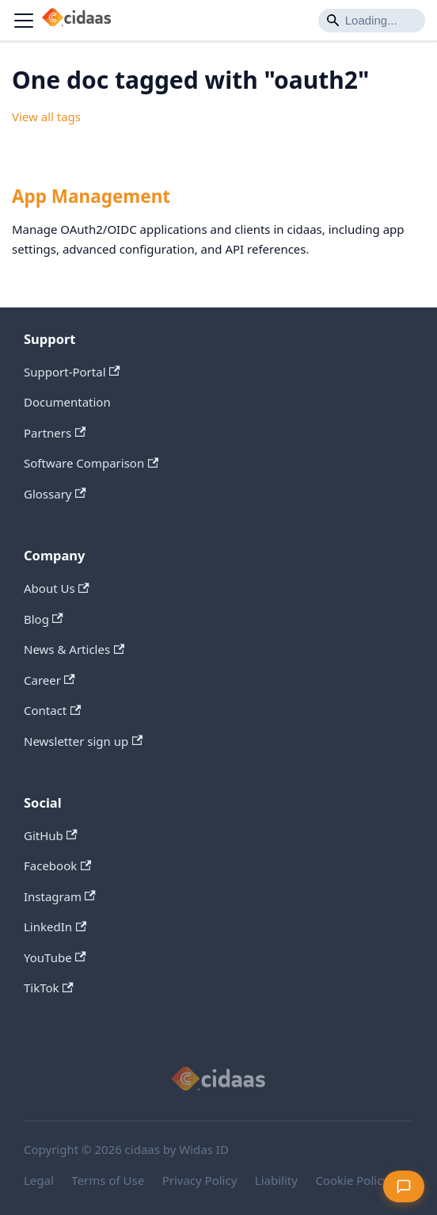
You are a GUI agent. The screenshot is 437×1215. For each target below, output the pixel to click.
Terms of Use (107, 1180)
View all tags (46, 116)
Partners (55, 433)
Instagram (60, 896)
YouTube (55, 957)
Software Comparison (91, 463)
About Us (56, 588)
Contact (52, 710)
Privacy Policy (200, 1180)
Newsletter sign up (83, 741)
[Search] (371, 20)
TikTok (49, 987)
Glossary (55, 494)
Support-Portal (72, 372)
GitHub (51, 835)
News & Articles (74, 649)
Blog (43, 619)
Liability (276, 1180)
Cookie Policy (352, 1180)
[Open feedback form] (403, 1186)
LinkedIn (55, 926)
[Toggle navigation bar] (24, 20)
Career (49, 680)
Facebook (57, 865)
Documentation (67, 402)
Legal (39, 1180)
